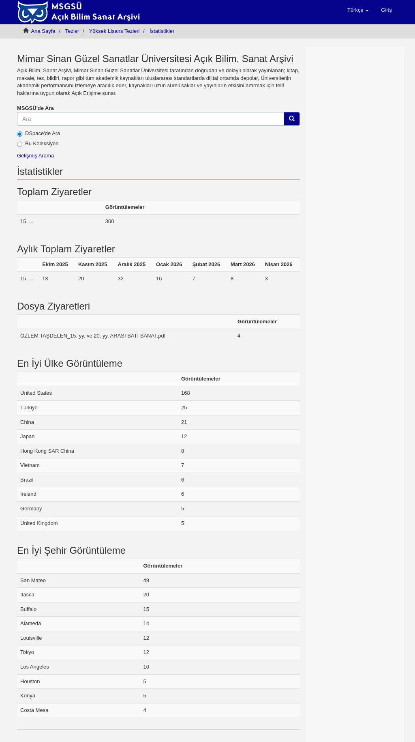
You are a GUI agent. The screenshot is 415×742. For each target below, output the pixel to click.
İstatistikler (162, 31)
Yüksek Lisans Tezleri (114, 31)
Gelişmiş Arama (35, 156)
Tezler (72, 31)
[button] (358, 10)
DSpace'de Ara (38, 133)
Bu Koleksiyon (37, 143)
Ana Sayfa (43, 31)
